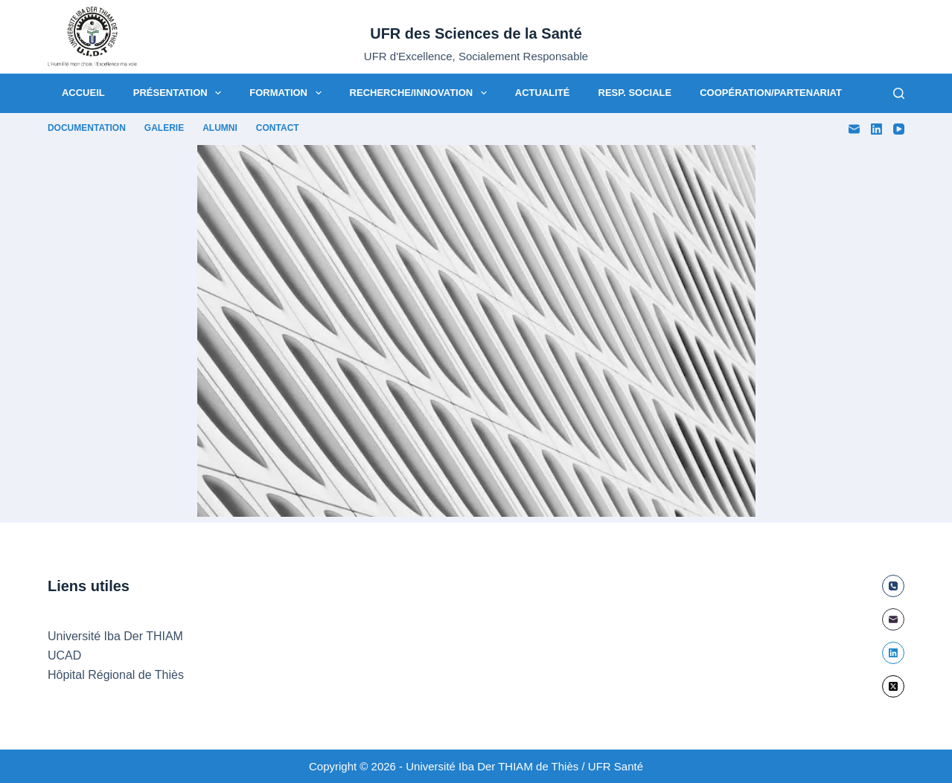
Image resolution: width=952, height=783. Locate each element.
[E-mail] (854, 129)
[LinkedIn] (876, 129)
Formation (288, 93)
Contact (277, 128)
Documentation (87, 128)
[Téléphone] (893, 586)
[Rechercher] (898, 93)
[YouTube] (898, 129)
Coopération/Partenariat (771, 92)
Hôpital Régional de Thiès (116, 674)
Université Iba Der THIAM (115, 636)
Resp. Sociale (635, 92)
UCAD (64, 655)
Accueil (83, 92)
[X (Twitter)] (893, 686)
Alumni (219, 128)
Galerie (164, 128)
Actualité (542, 92)
